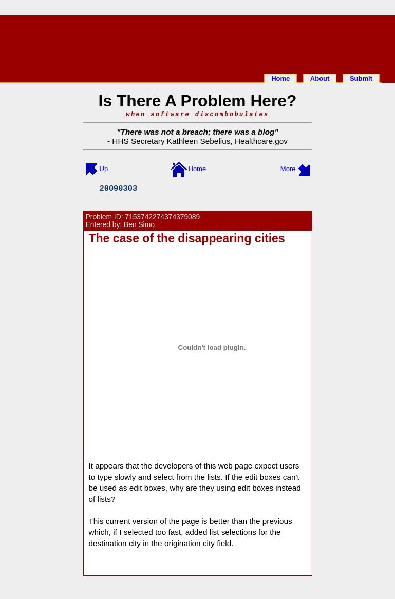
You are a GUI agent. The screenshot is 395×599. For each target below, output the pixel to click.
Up (104, 169)
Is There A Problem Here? (198, 100)
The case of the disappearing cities (187, 238)
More (288, 169)
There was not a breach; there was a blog (198, 131)
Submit (361, 78)
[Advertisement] (198, 43)
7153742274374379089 (162, 217)
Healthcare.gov (261, 141)
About (320, 78)
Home (280, 78)
